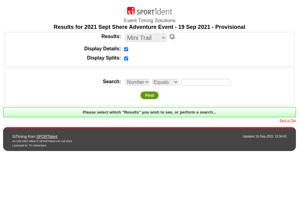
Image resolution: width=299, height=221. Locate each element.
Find (149, 95)
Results (110, 36)
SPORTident (47, 136)
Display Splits (103, 57)
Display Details (101, 48)
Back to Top (288, 120)
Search (111, 81)
